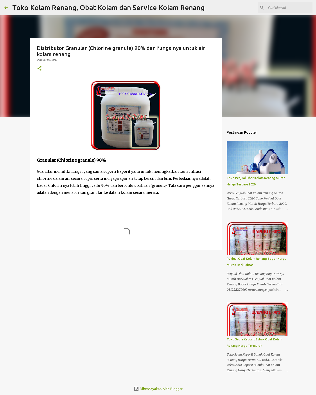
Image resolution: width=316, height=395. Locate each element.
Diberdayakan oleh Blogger (158, 389)
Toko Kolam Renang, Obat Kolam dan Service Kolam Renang (108, 7)
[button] (39, 69)
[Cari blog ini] (289, 7)
